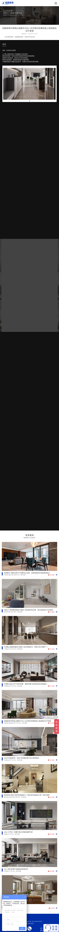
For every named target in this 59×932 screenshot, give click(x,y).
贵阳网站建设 (30, 923)
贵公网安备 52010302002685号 (32, 921)
